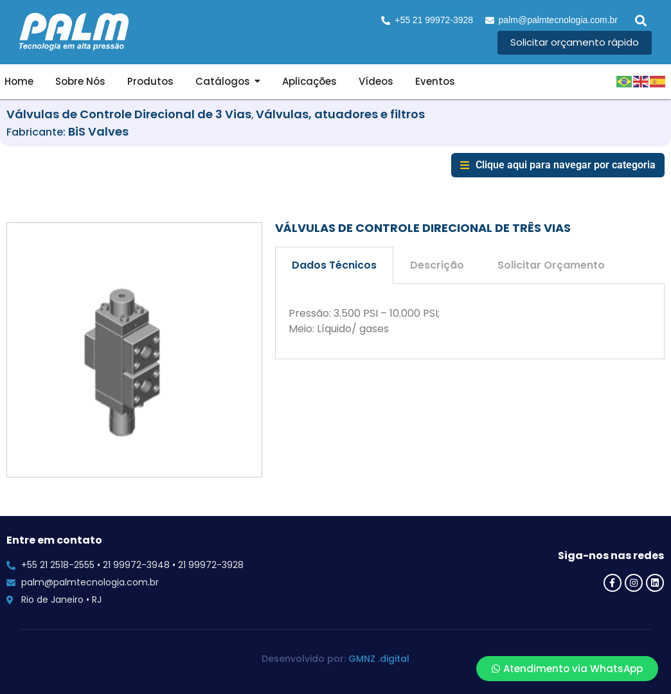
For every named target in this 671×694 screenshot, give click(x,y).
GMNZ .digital (378, 658)
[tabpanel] (470, 322)
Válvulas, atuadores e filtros (340, 114)
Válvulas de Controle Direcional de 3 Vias (128, 114)
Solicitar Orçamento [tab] (551, 265)
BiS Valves (98, 131)
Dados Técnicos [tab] (334, 265)
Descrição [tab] (437, 265)
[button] (641, 20)
